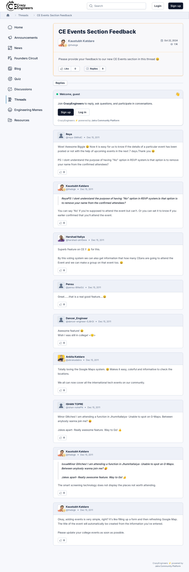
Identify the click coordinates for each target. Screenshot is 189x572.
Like (64, 68)
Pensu (70, 284)
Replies (92, 68)
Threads (23, 15)
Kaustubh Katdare (81, 41)
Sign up (66, 112)
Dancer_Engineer (77, 318)
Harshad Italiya (75, 236)
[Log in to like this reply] (62, 172)
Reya (69, 134)
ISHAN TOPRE (74, 404)
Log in (82, 112)
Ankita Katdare (75, 356)
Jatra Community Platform (105, 120)
